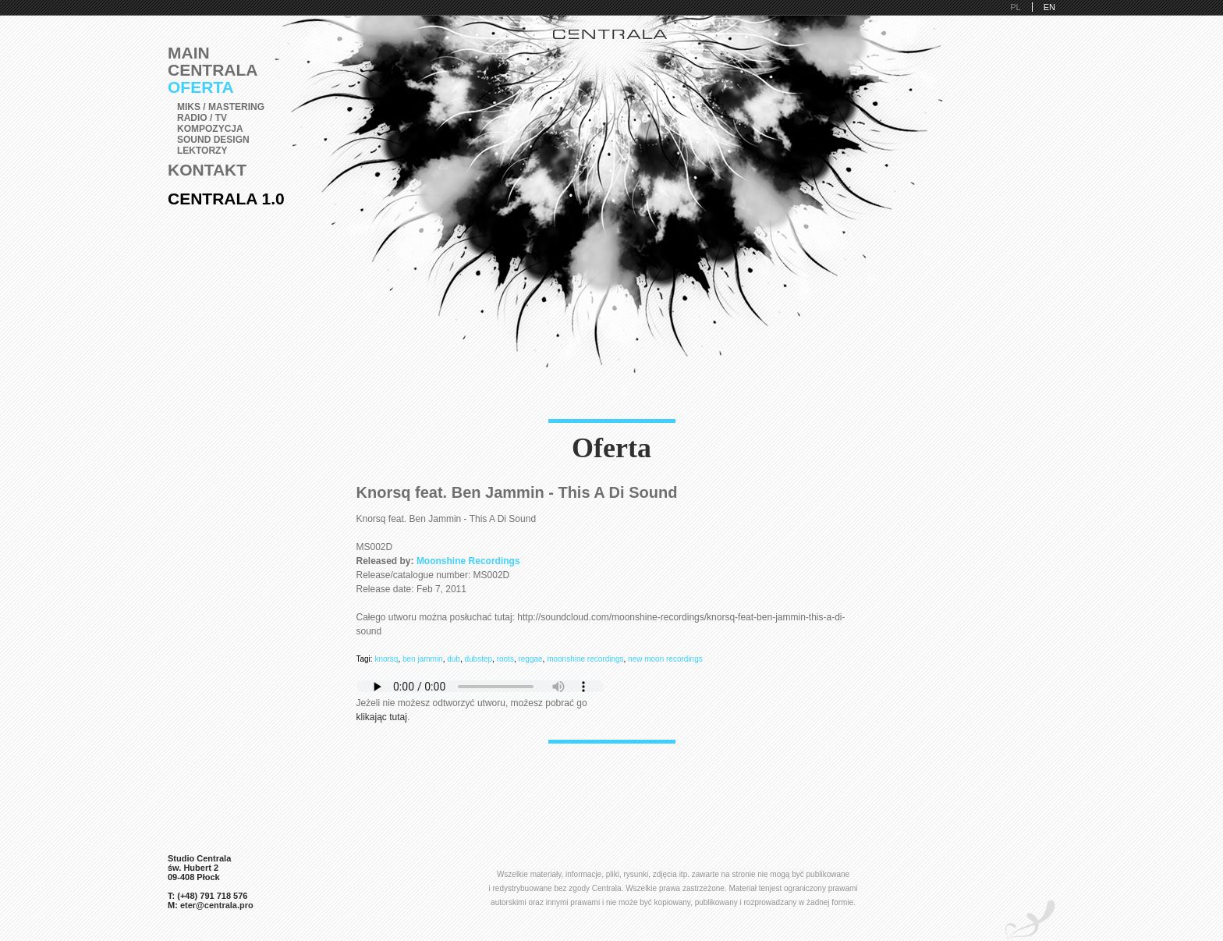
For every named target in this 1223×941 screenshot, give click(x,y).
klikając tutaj (381, 717)
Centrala (213, 70)
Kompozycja (210, 128)
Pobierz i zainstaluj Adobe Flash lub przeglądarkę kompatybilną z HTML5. (480, 686)
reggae (530, 659)
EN (1049, 7)
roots (505, 659)
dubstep (479, 659)
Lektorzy (202, 150)
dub (453, 659)
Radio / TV (202, 117)
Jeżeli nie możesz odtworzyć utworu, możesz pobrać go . (480, 703)
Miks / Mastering (220, 106)
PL (1015, 7)
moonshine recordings (585, 659)
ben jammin (422, 659)
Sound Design (213, 139)
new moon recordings (665, 659)
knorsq (386, 659)
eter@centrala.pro (216, 905)
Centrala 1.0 (226, 199)
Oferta (201, 87)
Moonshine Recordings (468, 561)
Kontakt (207, 170)
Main (189, 53)
